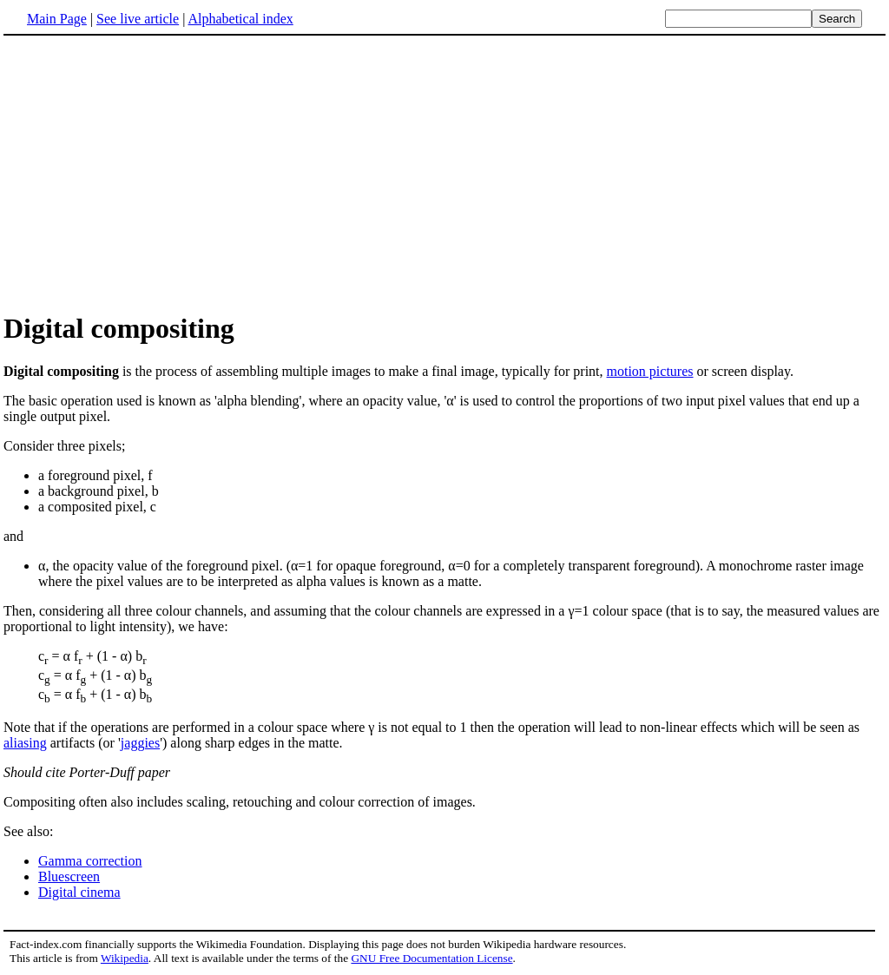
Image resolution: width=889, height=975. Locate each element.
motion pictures (650, 371)
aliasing (25, 742)
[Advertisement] (149, 172)
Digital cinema (79, 892)
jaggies (140, 742)
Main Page (57, 18)
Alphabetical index (240, 18)
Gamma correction (90, 860)
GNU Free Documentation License (431, 958)
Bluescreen (69, 876)
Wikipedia (124, 958)
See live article (137, 18)
